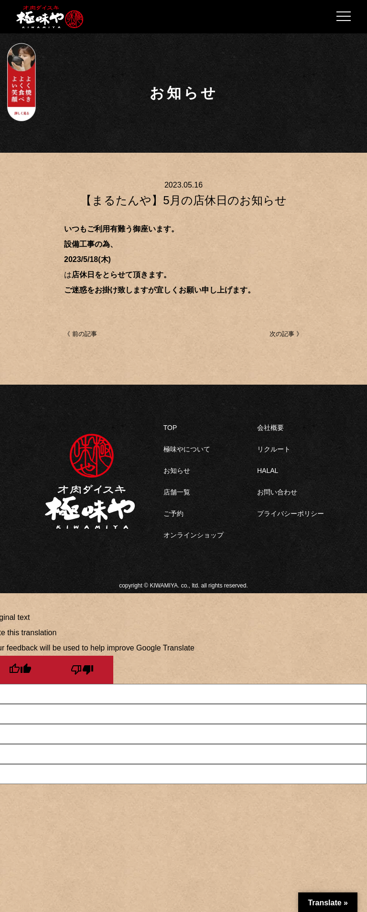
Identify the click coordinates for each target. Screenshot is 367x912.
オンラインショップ (193, 535)
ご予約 (173, 513)
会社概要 (270, 427)
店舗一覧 (176, 492)
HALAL (267, 470)
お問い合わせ (277, 492)
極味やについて (186, 449)
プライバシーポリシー (290, 513)
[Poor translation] (82, 670)
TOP (170, 427)
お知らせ (176, 470)
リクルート (274, 449)
